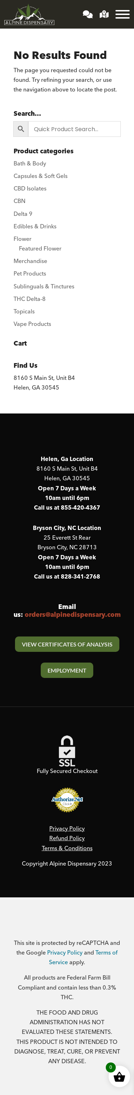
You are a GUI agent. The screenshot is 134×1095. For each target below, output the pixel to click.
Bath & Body (30, 164)
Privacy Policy (67, 829)
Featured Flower (40, 249)
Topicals (24, 312)
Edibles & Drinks (35, 227)
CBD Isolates (30, 189)
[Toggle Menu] (122, 14)
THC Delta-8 (30, 299)
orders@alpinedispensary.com (73, 614)
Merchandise (30, 261)
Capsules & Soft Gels (41, 176)
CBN (19, 201)
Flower (22, 239)
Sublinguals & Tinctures (44, 287)
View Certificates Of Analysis (67, 644)
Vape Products (32, 324)
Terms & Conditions (67, 848)
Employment (67, 670)
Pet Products (30, 274)
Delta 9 (23, 214)
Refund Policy (67, 838)
